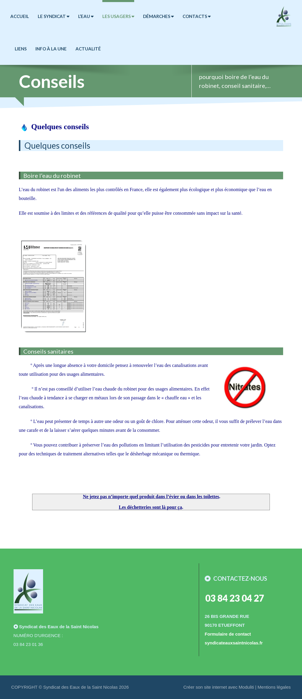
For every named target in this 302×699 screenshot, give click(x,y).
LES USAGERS (118, 16)
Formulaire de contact (228, 633)
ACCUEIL (19, 16)
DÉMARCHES (158, 16)
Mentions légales (274, 687)
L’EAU (85, 16)
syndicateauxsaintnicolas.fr (234, 642)
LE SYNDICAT (53, 16)
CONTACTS (197, 16)
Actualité (88, 48)
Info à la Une (51, 48)
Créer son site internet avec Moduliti (218, 687)
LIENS (21, 48)
